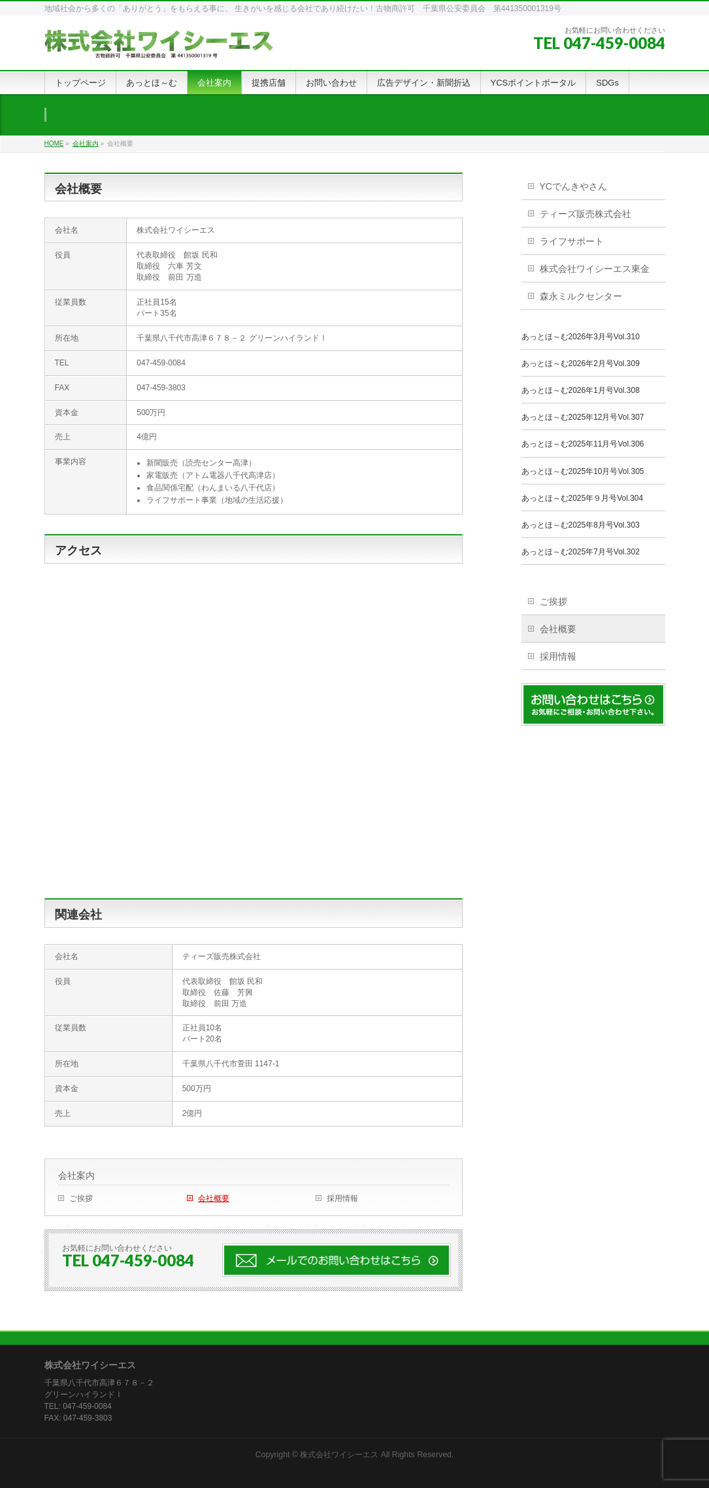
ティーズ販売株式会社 (585, 214)
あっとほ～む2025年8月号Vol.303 (580, 525)
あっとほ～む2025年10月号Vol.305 (582, 471)
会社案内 (76, 1175)
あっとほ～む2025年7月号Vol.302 (580, 551)
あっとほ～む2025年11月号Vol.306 (582, 443)
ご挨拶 (81, 1198)
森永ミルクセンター (581, 296)
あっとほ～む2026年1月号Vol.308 (580, 390)
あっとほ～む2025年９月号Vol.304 (582, 498)
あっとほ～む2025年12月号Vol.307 (582, 417)
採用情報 (342, 1198)
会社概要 (213, 1198)
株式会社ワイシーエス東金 (595, 268)
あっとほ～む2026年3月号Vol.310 (580, 336)
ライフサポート (572, 241)
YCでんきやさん (573, 186)
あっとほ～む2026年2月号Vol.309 (580, 363)
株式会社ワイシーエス (339, 1454)
